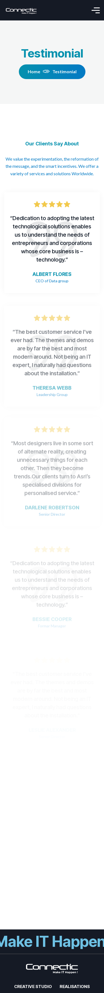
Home (39, 71)
